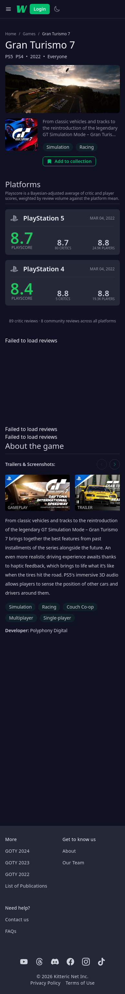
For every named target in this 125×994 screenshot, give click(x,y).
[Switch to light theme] (57, 9)
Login (40, 9)
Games (29, 34)
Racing (86, 147)
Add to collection (69, 161)
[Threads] (39, 962)
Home (10, 34)
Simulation (58, 147)
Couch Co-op (80, 607)
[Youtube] (24, 962)
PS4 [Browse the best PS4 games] (19, 56)
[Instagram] (86, 962)
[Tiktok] (101, 962)
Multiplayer (21, 618)
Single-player (57, 618)
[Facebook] (70, 962)
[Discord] (55, 962)
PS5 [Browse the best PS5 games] (9, 56)
